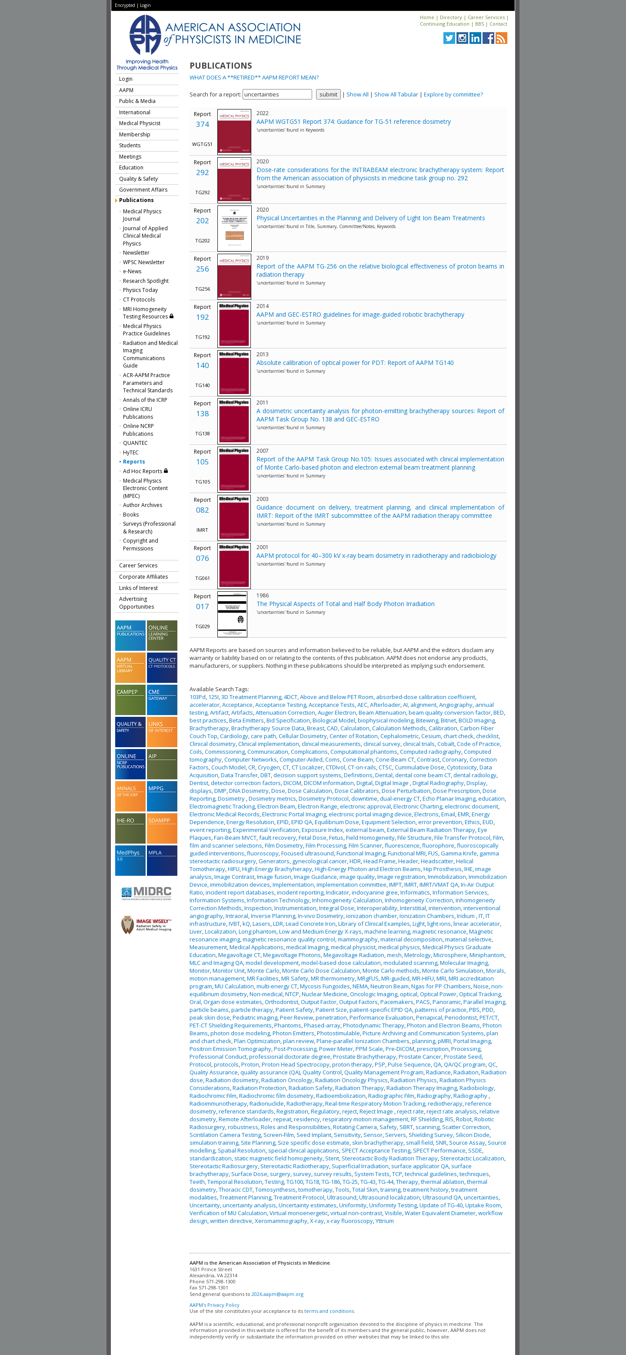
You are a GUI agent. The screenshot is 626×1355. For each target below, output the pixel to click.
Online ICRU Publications (138, 413)
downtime (364, 798)
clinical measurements (331, 744)
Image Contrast (234, 877)
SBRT (406, 1127)
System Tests (372, 1174)
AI (405, 705)
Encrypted (125, 5)
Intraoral (237, 916)
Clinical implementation (268, 744)
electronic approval (365, 806)
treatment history (426, 1189)
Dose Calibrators (357, 791)
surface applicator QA (420, 1166)
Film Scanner (365, 845)
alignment (423, 705)
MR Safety (294, 978)
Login (145, 5)
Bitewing (427, 720)
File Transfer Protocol (462, 837)
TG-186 (331, 1182)
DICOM (292, 783)
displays (201, 791)
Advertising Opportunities (136, 602)
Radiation (466, 1072)
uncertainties (481, 1197)
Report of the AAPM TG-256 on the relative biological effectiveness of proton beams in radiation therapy (380, 270)
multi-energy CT (276, 986)
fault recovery (277, 837)
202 (202, 220)
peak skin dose (210, 1017)
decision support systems (307, 775)
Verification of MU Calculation (228, 1213)
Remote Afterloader (245, 1119)
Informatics (415, 892)
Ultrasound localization (389, 1197)
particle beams (209, 1010)
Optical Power (438, 994)
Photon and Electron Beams (443, 1025)
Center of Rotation (354, 736)
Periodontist (461, 1017)
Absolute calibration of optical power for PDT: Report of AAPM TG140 (355, 362)
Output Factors (358, 1002)
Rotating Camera (355, 1127)
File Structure (414, 837)
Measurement (208, 947)
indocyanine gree (375, 892)
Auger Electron (337, 712)
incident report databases (240, 892)
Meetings (130, 156)
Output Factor (318, 1002)
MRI (441, 978)
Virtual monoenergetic (299, 1213)
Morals (495, 970)
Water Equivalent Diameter (440, 1213)
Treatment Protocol (299, 1197)
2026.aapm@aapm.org (277, 1294)
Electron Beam (276, 806)
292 (202, 172)
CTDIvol (335, 767)
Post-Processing (295, 1049)
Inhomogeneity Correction (419, 900)
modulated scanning (410, 963)
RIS (449, 1119)
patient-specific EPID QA (381, 1010)
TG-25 (350, 1182)
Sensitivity (347, 1135)
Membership (134, 134)
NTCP (292, 994)
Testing (274, 1182)
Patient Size (331, 1010)
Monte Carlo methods (391, 970)
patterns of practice (440, 1010)
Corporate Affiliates (143, 576)
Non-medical (266, 994)
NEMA (360, 986)
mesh (394, 955)
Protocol (200, 1064)
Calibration (443, 728)
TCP (397, 1174)
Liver (196, 931)
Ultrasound (341, 1197)
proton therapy (352, 1064)
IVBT (234, 924)
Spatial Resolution (242, 1150)
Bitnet (448, 720)
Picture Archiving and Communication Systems (423, 1033)
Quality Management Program (383, 1072)
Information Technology (278, 900)
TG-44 (385, 1182)
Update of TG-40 (441, 1205)
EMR (463, 814)
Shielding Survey (431, 1135)
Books (131, 514)
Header (408, 861)
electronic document (471, 806)
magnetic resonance (439, 931)
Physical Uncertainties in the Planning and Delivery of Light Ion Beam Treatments (370, 218)
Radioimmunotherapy (218, 1103)
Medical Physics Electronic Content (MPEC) (145, 488)
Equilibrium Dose (337, 822)
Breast (315, 728)
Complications (309, 751)
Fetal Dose (312, 837)
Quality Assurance (214, 1072)
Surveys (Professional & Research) (149, 527)
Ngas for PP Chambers (441, 986)
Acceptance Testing (280, 705)
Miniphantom (487, 955)
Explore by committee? (453, 94)
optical (408, 994)
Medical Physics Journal (142, 215)
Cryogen (269, 767)
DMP (220, 791)
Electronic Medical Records (225, 814)
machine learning (387, 931)
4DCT (290, 697)
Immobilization (447, 877)
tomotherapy (315, 1189)
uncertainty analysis (249, 1205)
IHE (468, 869)
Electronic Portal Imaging (294, 814)
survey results (333, 1174)
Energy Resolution (250, 822)
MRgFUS (368, 978)
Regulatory (325, 1111)
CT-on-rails (362, 767)
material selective (468, 939)
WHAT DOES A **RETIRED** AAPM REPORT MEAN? (254, 77)
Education (131, 167)
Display (476, 783)
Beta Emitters (246, 720)
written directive (231, 1221)
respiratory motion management (365, 1119)
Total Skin (365, 1189)
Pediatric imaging (255, 1017)
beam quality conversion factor (450, 712)
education (491, 798)
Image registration (401, 877)
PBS (474, 1010)
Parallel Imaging (484, 1002)
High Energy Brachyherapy (277, 869)
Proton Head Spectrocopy (296, 1064)
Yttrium (385, 1221)
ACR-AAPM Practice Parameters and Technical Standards (148, 382)
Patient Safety (294, 1010)
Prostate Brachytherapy (364, 1056)
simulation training (214, 1142)
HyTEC (131, 452)
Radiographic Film (391, 1096)
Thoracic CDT (236, 1189)
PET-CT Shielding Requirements (231, 1025)
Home (427, 17)
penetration (331, 1017)
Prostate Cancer (420, 1056)
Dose (278, 791)
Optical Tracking (480, 994)
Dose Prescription (456, 791)
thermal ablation (442, 1182)
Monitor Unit (229, 970)
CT (286, 767)
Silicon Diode (472, 1135)
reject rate (410, 1111)
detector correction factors (246, 783)
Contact (498, 23)
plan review (298, 1041)
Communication (267, 751)
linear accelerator (476, 924)
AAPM (126, 90)
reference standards (246, 1111)
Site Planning (258, 1142)
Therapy (407, 1182)
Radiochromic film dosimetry (276, 1096)
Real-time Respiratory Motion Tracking (375, 1103)
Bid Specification (288, 720)
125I (213, 697)
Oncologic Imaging (373, 994)
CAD (332, 728)
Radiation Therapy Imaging (421, 1088)
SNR (441, 1142)
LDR (278, 924)
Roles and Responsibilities (295, 1127)
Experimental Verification (266, 830)
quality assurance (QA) (270, 1072)
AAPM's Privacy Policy (215, 1305)
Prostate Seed (463, 1056)
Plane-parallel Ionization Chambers (363, 1041)
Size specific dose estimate (314, 1142)
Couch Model (228, 767)
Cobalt (445, 744)
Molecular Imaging (464, 963)
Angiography (456, 705)
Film (498, 837)
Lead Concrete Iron (311, 924)
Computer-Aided (301, 759)
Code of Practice (478, 744)
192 (202, 317)
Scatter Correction (465, 1127)
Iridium (466, 916)
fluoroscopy (263, 853)
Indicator (337, 892)
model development (272, 963)
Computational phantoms (363, 751)
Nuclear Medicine (324, 994)
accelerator (205, 705)
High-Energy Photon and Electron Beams (368, 869)
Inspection (258, 908)
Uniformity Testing (393, 1205)
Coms (332, 759)
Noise (481, 986)
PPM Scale (369, 1049)
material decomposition (411, 939)
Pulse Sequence (409, 1064)
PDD (487, 1010)
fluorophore (438, 845)
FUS (433, 853)
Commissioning (225, 751)
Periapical (429, 1017)
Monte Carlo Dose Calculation (321, 970)
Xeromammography (281, 1221)
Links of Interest (138, 588)
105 (202, 462)
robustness (243, 1127)
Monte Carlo (263, 970)
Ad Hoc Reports (145, 471)
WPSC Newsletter (144, 262)
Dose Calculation (310, 791)
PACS (423, 1002)
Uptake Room (483, 1205)
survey (302, 1174)
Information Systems (217, 900)
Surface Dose (249, 1174)
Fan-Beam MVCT (235, 837)
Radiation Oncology (287, 1080)
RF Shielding (427, 1119)
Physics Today (140, 290)
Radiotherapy (304, 1103)
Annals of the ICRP (145, 400)
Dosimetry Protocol (324, 798)
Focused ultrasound (307, 853)
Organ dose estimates (232, 1002)
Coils (196, 751)
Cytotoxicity (462, 767)
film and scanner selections (226, 845)
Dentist (199, 783)
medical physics (399, 947)
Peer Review (296, 1017)
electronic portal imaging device (370, 814)
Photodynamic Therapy (373, 1025)
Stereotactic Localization (472, 1158)
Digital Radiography (438, 783)
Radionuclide (267, 1103)
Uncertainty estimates (307, 1205)
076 (202, 558)
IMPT (395, 884)
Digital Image (392, 783)
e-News (132, 271)
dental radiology (474, 775)
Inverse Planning (273, 916)
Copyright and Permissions (140, 544)
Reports (134, 461)
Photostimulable (338, 1033)
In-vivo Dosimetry (320, 916)
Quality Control (322, 1072)
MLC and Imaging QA (216, 963)
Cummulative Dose (419, 767)
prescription (433, 1049)
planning (423, 1041)
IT (481, 916)
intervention (445, 908)
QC (492, 1064)
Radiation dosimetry (232, 1080)
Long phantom (257, 931)
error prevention (440, 822)
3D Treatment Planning (251, 697)
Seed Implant (313, 1135)
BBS (479, 23)
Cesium (431, 736)
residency (307, 1119)
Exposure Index (322, 830)
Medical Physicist (139, 123)
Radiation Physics (413, 1080)
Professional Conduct (218, 1056)
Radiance (438, 1072)
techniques (474, 1174)
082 (202, 510)
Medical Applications (256, 947)
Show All (357, 94)
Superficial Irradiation (360, 1166)
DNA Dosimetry (249, 791)
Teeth (197, 1182)
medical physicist (353, 947)
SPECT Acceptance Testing (376, 1150)
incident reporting (300, 892)
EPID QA (301, 822)
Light (419, 924)
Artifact (219, 712)
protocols (226, 1064)
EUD (488, 822)
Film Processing (326, 845)
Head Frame (379, 861)
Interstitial (413, 908)
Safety (388, 1127)
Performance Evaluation (381, 1017)
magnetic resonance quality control (289, 939)
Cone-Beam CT (395, 759)
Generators (274, 861)
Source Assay (467, 1142)
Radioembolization (341, 1096)
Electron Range (317, 806)
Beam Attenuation (382, 712)
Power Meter (336, 1049)
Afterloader (385, 705)
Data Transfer (239, 775)
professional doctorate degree (289, 1056)
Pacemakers (396, 1002)
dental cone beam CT (423, 775)
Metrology (417, 955)
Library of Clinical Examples (374, 924)
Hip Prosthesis (442, 869)
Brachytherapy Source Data (267, 728)
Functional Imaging (360, 853)
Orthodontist (281, 1002)
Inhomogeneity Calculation (347, 900)
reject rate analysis (451, 1111)
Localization (220, 931)
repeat (282, 1119)
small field (419, 1142)
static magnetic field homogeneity (278, 1158)
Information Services (460, 892)
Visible (393, 1213)
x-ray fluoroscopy (349, 1221)
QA (437, 1064)
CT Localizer (307, 767)
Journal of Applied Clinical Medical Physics (145, 236)
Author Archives (142, 505)
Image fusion (274, 877)
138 (202, 413)
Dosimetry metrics (272, 798)
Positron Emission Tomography (230, 1049)
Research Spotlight (146, 281)
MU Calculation (234, 986)
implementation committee (351, 884)
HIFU (234, 869)
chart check (458, 736)
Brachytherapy (209, 728)
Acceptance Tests (332, 705)
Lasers (261, 924)
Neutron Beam (389, 986)
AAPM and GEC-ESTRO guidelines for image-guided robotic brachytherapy (360, 314)
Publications (136, 200)
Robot (464, 1119)
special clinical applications (303, 1150)
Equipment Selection (389, 822)
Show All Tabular (396, 94)
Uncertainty (205, 1205)
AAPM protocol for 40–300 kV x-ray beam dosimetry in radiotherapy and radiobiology (376, 555)
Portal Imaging (472, 1041)
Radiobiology (477, 1088)
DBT (265, 775)
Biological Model (334, 720)
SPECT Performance (439, 1150)
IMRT (410, 884)
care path (263, 736)
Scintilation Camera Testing (225, 1135)
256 (202, 269)
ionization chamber (371, 916)
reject (349, 1111)
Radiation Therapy (359, 1088)
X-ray (317, 1221)
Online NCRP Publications (138, 429)
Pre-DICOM (400, 1049)
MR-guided (395, 978)
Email (448, 814)
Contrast (428, 759)
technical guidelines (431, 1174)
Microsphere (450, 955)
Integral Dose (336, 908)
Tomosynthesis (275, 1189)
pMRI (444, 1041)
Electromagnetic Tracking (222, 806)
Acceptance (237, 705)
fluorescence (402, 845)
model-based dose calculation (341, 963)
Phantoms (287, 1025)
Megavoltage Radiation (353, 955)
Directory (451, 17)
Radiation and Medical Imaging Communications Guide (150, 354)
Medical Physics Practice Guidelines (146, 330)
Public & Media (137, 101)
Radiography (434, 1096)
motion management (217, 978)
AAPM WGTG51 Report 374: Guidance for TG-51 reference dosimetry (353, 121)
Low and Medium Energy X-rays (320, 931)
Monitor (200, 970)
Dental (384, 775)
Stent (332, 1158)
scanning (428, 1127)
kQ (246, 924)
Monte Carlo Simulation (452, 970)
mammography (358, 939)
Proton (250, 1064)
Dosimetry (232, 798)
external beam (365, 830)
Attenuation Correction (285, 712)
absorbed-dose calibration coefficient (425, 697)
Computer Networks (250, 759)
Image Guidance (315, 877)
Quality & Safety (138, 178)
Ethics (472, 822)
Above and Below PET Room (336, 697)
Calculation (355, 728)
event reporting (210, 830)
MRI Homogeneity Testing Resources (148, 313)
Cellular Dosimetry (303, 736)
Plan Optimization (257, 1041)
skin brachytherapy (377, 1142)
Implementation (293, 884)
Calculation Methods (399, 728)
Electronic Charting (417, 806)
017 (202, 606)
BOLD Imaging (477, 720)
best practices (208, 720)
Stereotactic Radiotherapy (294, 1166)
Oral (195, 1002)
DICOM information (329, 783)
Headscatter (437, 861)
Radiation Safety (311, 1088)
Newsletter (136, 252)
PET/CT (488, 1017)
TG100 (294, 1182)
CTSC (385, 767)
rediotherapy (445, 1103)
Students (129, 145)
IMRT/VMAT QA (439, 884)
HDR (355, 861)
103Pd (198, 697)
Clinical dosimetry (213, 744)
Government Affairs (143, 189)
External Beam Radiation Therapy (431, 830)
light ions (439, 924)
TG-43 (368, 1182)
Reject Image (377, 1111)
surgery (280, 1174)
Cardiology (234, 736)
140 (202, 365)
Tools (342, 1189)
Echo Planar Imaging (449, 798)
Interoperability (377, 908)
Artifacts (242, 712)
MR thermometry (333, 978)
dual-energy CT (400, 798)
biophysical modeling (385, 720)
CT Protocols (139, 299)
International (134, 112)
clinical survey (381, 744)
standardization (211, 1158)
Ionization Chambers (427, 916)
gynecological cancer (319, 861)
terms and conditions (329, 1311)
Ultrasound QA (442, 1197)
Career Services (486, 17)
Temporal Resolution (234, 1182)
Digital (364, 783)
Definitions (358, 775)
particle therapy (252, 1010)
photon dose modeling (240, 1033)
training (390, 1189)
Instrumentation (295, 908)
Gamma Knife (459, 853)
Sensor (373, 1135)
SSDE (475, 1150)
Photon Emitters (293, 1033)
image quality (357, 877)
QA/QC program (465, 1064)
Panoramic (447, 1002)
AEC (362, 705)
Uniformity (352, 1205)
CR (251, 767)
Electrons (426, 814)
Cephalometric (399, 736)
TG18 (312, 1182)
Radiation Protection (259, 1088)
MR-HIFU (423, 978)
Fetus (336, 837)
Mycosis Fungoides (325, 986)
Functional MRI (407, 853)
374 (202, 124)
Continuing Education (445, 23)
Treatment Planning (245, 1197)
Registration (292, 1111)
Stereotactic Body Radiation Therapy (390, 1158)
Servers (395, 1135)
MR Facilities (263, 978)
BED (498, 712)
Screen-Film (278, 1135)
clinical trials (419, 744)
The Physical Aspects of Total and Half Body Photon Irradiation (345, 604)
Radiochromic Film (213, 1096)
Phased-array (322, 1025)
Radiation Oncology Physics (351, 1080)
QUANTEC (135, 443)
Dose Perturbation (406, 791)
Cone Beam (358, 759)
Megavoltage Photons (292, 955)
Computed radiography (430, 751)
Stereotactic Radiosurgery (224, 1166)
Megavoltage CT (239, 955)
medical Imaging (307, 947)
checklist (487, 736)
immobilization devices (240, 884)
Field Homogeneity (370, 837)
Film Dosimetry (284, 845)
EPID (283, 822)
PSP (380, 1064)
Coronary (454, 759)
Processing (465, 1049)
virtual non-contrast (356, 1213)
